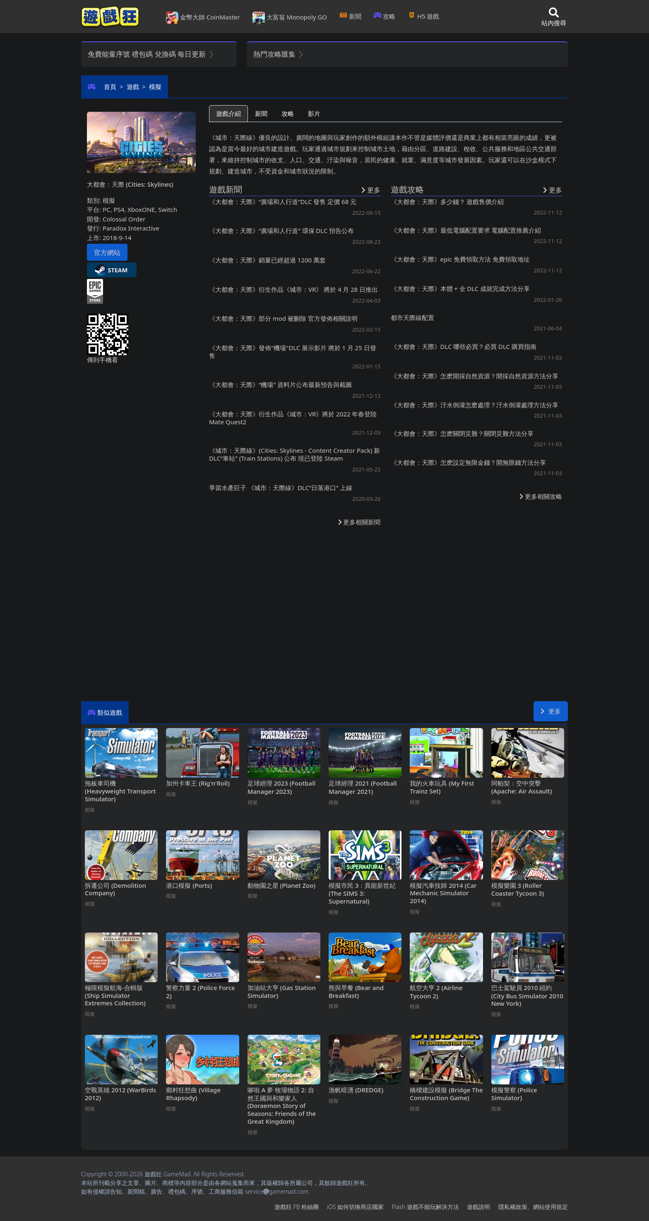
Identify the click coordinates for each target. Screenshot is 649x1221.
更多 (551, 711)
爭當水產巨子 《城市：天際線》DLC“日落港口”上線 (280, 487)
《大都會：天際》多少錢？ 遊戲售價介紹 (447, 201)
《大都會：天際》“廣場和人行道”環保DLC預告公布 (281, 230)
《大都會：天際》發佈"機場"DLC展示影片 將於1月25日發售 (292, 352)
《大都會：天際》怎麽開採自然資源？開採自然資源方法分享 (474, 376)
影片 (314, 113)
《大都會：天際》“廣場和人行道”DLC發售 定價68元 (282, 201)
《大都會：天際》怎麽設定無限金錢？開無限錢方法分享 (468, 462)
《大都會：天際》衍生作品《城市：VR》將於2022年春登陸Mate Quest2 (293, 418)
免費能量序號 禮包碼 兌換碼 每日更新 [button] (151, 54)
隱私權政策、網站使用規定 (533, 1207)
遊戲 (133, 86)
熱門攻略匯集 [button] (278, 54)
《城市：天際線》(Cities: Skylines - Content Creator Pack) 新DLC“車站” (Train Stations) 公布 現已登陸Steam (294, 454)
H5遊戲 (423, 16)
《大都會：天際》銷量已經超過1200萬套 (267, 260)
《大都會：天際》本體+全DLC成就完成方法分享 (460, 288)
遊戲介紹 (228, 113)
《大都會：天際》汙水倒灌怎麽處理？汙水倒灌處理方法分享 (474, 405)
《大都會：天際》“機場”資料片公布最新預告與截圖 (280, 384)
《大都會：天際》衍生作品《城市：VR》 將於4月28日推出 (293, 289)
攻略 (385, 16)
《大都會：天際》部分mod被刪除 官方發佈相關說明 (283, 318)
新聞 (350, 16)
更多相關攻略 (540, 496)
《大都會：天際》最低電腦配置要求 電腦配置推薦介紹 (466, 230)
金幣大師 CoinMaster (203, 18)
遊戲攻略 (407, 189)
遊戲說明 (478, 1207)
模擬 (155, 86)
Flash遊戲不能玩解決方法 (425, 1207)
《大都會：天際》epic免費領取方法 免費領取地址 (460, 259)
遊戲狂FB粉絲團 (296, 1207)
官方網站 (107, 252)
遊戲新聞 (225, 189)
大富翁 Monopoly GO (289, 18)
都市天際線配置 (412, 317)
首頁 (110, 86)
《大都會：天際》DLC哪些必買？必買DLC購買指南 (463, 346)
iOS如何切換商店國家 (355, 1207)
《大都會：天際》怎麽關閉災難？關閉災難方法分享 (462, 433)
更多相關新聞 (359, 522)
